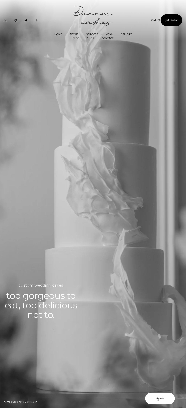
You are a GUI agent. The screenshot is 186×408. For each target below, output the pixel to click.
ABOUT (74, 34)
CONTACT (107, 38)
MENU (109, 34)
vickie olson (31, 402)
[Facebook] (36, 20)
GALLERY (126, 34)
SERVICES (92, 34)
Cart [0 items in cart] (155, 20)
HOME (58, 34)
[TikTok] (26, 20)
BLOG (76, 38)
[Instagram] (5, 20)
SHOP (90, 38)
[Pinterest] (15, 20)
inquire (159, 398)
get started (171, 20)
